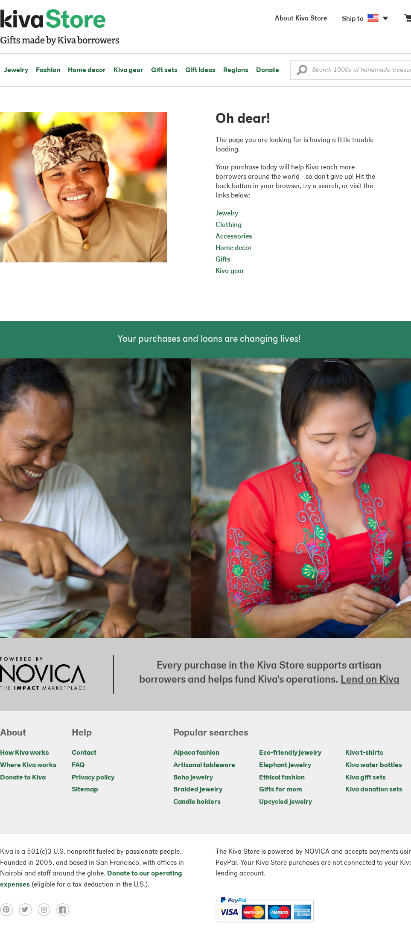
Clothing (229, 225)
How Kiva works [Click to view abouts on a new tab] (24, 753)
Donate (267, 70)
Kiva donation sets (373, 789)
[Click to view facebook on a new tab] (64, 909)
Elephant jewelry (285, 765)
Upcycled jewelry (285, 802)
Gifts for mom (280, 789)
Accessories (234, 236)
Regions (235, 70)
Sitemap (85, 789)
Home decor (87, 70)
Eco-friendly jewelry (290, 753)
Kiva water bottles (373, 765)
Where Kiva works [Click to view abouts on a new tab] (28, 765)
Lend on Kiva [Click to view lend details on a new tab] (370, 680)
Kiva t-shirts (364, 753)
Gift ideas (200, 70)
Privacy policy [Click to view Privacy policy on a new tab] (93, 777)
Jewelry (16, 70)
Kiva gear (128, 70)
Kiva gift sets (365, 777)
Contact (84, 753)
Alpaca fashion (196, 753)
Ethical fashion (282, 777)
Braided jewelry (197, 789)
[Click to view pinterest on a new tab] (9, 909)
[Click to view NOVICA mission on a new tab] (42, 674)
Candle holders (197, 802)
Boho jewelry (193, 777)
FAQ (78, 765)
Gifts (223, 259)
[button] (302, 72)
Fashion (48, 70)
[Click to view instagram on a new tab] (47, 909)
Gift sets (164, 70)
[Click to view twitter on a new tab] (28, 909)
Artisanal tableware (204, 765)
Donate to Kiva (23, 777)
